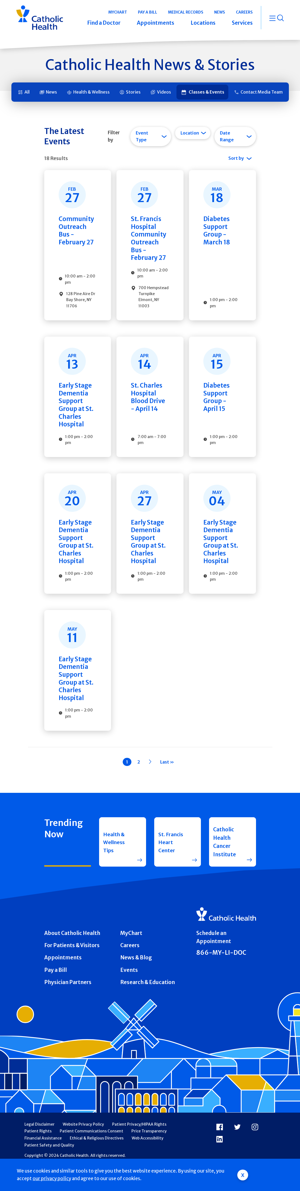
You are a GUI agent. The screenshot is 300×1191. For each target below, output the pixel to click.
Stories (133, 92)
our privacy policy (52, 1179)
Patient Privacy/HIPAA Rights (139, 1145)
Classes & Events (206, 92)
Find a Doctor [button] (104, 23)
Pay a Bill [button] (147, 12)
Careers (130, 966)
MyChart (131, 954)
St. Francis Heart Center (171, 863)
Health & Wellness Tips (114, 863)
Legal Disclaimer (39, 1145)
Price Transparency (149, 1152)
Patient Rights (38, 1152)
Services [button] (242, 23)
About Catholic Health (72, 954)
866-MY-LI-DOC (221, 974)
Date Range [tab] (227, 136)
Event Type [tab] (142, 136)
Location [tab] (190, 133)
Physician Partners (67, 1003)
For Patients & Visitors (72, 966)
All (27, 92)
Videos (164, 92)
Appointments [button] (155, 23)
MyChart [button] (117, 12)
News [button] (219, 12)
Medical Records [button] (185, 12)
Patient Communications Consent (91, 1152)
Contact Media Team (262, 92)
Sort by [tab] (236, 158)
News (51, 92)
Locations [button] (203, 23)
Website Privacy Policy (83, 1145)
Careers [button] (244, 12)
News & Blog (136, 979)
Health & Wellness (91, 92)
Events (129, 991)
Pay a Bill (55, 991)
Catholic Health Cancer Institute (224, 863)
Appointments (63, 979)
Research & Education (147, 1003)
